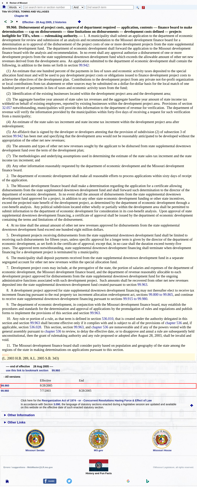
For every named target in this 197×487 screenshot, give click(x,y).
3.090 (57, 404)
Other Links (16, 422)
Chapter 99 (21, 15)
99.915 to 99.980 (135, 299)
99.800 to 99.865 (161, 295)
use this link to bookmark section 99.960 (33, 370)
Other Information (21, 415)
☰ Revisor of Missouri (16, 3)
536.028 (35, 327)
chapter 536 (173, 323)
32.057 (7, 108)
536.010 (107, 319)
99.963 (142, 285)
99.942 (84, 65)
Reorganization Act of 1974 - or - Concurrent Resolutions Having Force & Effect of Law (97, 400)
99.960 (5, 385)
